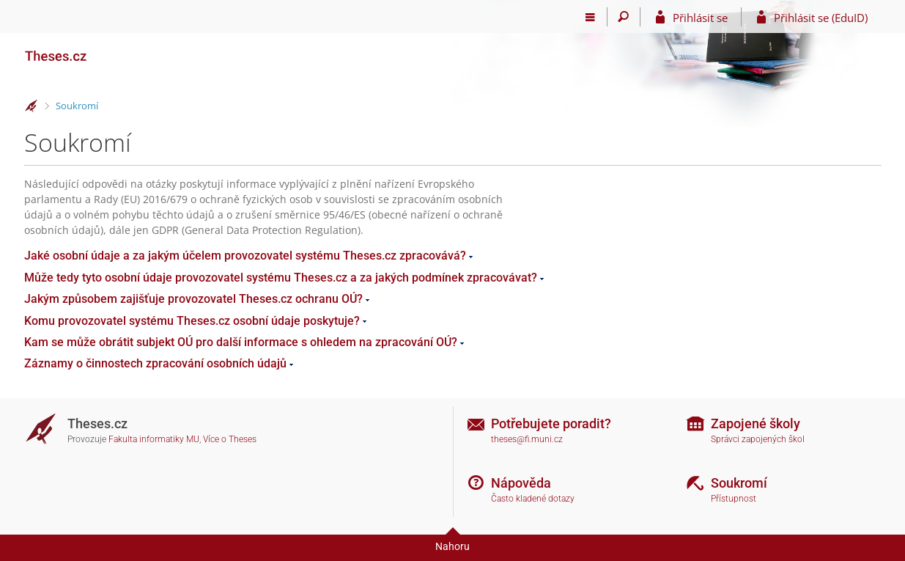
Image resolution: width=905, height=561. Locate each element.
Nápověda (521, 483)
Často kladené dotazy (533, 499)
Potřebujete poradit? (551, 423)
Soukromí (77, 105)
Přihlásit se (700, 17)
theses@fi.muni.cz (527, 439)
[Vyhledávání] (623, 16)
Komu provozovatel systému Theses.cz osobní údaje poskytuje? (192, 321)
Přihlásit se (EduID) (821, 17)
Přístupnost (733, 499)
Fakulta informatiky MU (153, 439)
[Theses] (97, 50)
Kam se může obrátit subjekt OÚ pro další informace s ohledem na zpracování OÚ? (240, 342)
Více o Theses (229, 439)
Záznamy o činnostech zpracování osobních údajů (155, 363)
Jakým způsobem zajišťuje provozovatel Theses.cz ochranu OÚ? (193, 299)
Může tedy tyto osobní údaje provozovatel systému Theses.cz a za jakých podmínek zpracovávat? (280, 278)
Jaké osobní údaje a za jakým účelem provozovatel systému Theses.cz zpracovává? (245, 256)
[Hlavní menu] (591, 16)
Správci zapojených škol (758, 439)
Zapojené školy (755, 423)
